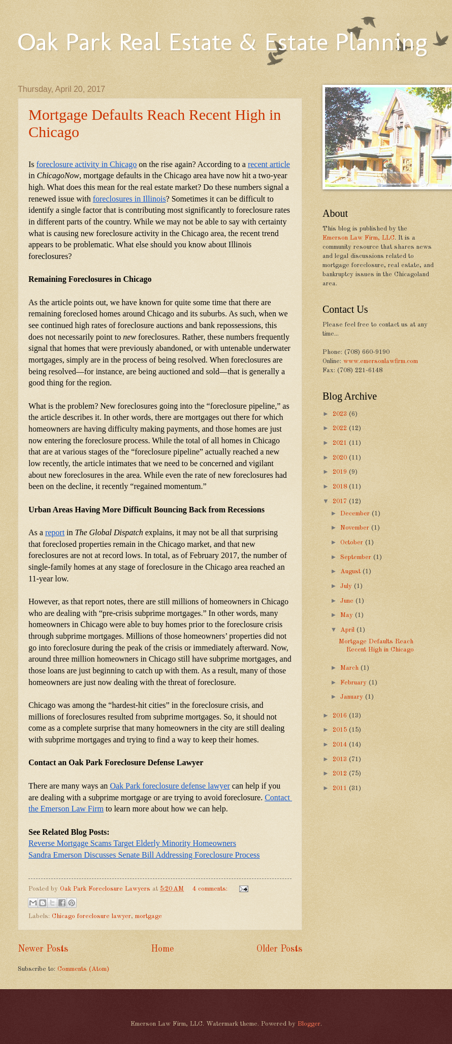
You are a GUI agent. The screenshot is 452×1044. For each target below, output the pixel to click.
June (348, 601)
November (355, 528)
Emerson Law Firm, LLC (358, 238)
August (351, 571)
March (350, 668)
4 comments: (211, 889)
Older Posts (279, 949)
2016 (341, 715)
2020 (341, 457)
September (356, 557)
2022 (341, 428)
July (347, 586)
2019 (341, 472)
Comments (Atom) (83, 969)
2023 (341, 414)
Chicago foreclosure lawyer (91, 916)
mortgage (148, 916)
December (356, 513)
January (352, 697)
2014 (341, 744)
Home (162, 949)
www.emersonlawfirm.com (380, 361)
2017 (341, 501)
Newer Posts (43, 949)
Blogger (309, 1024)
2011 (341, 788)
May (347, 615)
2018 (341, 486)
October (352, 542)
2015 (341, 730)
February (354, 682)
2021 (341, 443)
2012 (341, 773)
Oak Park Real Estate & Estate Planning (222, 41)
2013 (341, 759)
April (348, 630)
